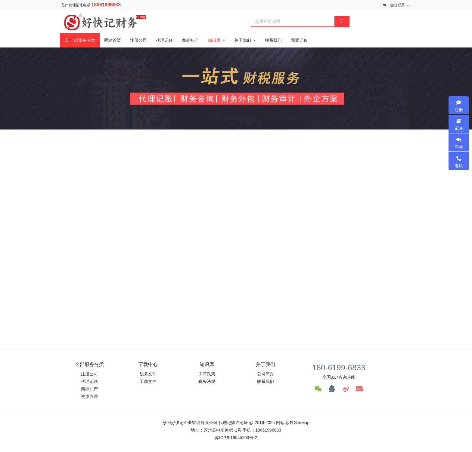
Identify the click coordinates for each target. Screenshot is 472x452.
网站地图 (284, 422)
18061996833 (106, 4)
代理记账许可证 (233, 422)
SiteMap (301, 422)
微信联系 (397, 5)
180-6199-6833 (338, 367)
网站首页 (112, 40)
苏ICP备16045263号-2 (236, 437)
